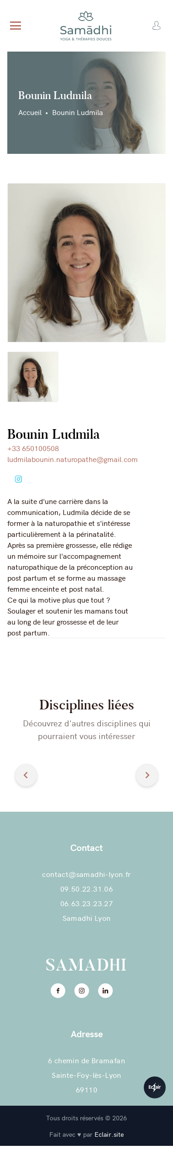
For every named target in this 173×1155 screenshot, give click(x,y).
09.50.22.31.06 (86, 888)
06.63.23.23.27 (86, 903)
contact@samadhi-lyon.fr (86, 874)
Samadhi (87, 965)
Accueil (30, 112)
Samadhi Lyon (87, 918)
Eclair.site (109, 1134)
